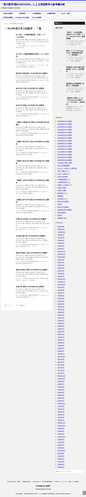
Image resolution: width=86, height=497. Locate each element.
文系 (45, 148)
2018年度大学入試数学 (34, 40)
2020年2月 (60, 326)
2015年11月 (61, 403)
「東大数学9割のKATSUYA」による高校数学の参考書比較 (33, 4)
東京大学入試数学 (63, 207)
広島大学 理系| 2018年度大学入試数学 (30, 287)
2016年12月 (61, 376)
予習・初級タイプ (63, 171)
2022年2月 (60, 307)
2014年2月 (60, 434)
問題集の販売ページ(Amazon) (31, 481)
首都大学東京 (29, 259)
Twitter (57, 481)
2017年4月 (60, 365)
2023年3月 (60, 271)
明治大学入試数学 (63, 201)
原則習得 (22, 13)
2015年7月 (60, 409)
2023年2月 (60, 273)
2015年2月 (60, 417)
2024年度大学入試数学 (64, 160)
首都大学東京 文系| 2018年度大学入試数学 (31, 253)
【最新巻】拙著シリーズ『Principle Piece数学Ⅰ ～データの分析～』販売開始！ (75, 101)
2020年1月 (60, 329)
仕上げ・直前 (65, 13)
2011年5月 (60, 461)
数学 (35, 78)
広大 (38, 291)
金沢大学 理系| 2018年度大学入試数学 (30, 105)
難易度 (20, 43)
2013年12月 (61, 437)
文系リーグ (29, 41)
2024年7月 (60, 235)
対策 (31, 78)
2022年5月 (60, 298)
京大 (17, 41)
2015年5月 (60, 412)
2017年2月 (60, 370)
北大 (20, 41)
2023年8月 (60, 260)
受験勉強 (60, 196)
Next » (22, 305)
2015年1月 (60, 420)
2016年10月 (61, 379)
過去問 (46, 257)
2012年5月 (60, 456)
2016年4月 (60, 392)
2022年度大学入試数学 (64, 154)
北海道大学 (32, 129)
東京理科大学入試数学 (64, 210)
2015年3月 (60, 414)
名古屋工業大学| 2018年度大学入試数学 (30, 236)
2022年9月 (60, 287)
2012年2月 (60, 459)
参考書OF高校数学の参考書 (43, 489)
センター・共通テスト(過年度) (67, 168)
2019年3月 (60, 331)
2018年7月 (60, 340)
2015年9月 (60, 406)
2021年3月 (60, 315)
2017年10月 (61, 356)
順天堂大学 (45, 78)
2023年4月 (60, 268)
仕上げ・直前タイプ (63, 174)
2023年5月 (60, 265)
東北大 (41, 41)
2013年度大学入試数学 (64, 129)
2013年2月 (60, 448)
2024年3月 (60, 243)
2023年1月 (60, 276)
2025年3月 (60, 229)
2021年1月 (60, 320)
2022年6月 (60, 296)
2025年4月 (60, 226)
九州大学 (28, 187)
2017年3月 (60, 367)
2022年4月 (60, 301)
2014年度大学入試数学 (64, 132)
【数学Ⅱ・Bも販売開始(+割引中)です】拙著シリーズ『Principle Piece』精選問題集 (75, 35)
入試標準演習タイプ (63, 182)
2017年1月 (60, 373)
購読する (59, 23)
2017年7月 (60, 362)
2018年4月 (60, 345)
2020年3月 (60, 323)
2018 (43, 40)
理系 (41, 93)
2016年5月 (60, 390)
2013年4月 (60, 442)
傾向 (23, 93)
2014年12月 (61, 423)
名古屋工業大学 (33, 240)
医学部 (24, 78)
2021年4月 (60, 312)
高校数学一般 (61, 218)
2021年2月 (60, 318)
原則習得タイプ (62, 193)
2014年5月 (60, 431)
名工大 (41, 240)
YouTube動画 (36, 17)
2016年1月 (60, 401)
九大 (47, 40)
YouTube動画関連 (63, 165)
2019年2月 (60, 334)
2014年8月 (60, 428)
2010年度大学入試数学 (64, 121)
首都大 (22, 259)
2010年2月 (60, 467)
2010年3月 (60, 464)
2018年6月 (60, 343)
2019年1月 (60, 337)
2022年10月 (61, 284)
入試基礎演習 (36, 13)
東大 (45, 41)
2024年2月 (60, 246)
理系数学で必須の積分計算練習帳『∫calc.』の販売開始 (75, 69)
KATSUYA (19, 78)
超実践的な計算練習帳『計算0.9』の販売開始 (75, 85)
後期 (38, 148)
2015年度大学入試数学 (64, 135)
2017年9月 (60, 359)
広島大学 (43, 291)
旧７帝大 (36, 41)
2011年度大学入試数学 (64, 124)
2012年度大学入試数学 (64, 127)
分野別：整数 (61, 190)
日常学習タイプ (62, 199)
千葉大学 (28, 223)
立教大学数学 (61, 212)
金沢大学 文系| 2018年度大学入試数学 (30, 88)
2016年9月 (60, 381)
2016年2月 (60, 398)
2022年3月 (60, 304)
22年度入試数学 (8, 13)
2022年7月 (60, 293)
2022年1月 (60, 309)
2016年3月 (60, 395)
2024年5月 (60, 237)
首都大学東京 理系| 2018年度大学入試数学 (31, 270)
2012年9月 (60, 453)
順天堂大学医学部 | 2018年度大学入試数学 (31, 73)
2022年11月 (61, 282)
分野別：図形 (61, 188)
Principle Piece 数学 (22, 17)
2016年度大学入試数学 (64, 138)
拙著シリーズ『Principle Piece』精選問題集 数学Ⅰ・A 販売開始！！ (74, 53)
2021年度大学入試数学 (64, 152)
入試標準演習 (51, 13)
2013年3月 (60, 445)
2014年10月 (61, 426)
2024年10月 (61, 232)
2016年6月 (60, 387)
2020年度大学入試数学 (64, 149)
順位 (24, 43)
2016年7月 (60, 384)
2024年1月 (60, 249)
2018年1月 (60, 354)
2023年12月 (61, 251)
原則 (28, 78)
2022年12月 (61, 279)
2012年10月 (61, 450)
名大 (24, 41)
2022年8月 (60, 290)
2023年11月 (61, 254)
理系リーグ (43, 61)
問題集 (31, 93)
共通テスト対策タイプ (64, 185)
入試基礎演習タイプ (63, 179)
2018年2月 (60, 351)
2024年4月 (60, 240)
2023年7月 (60, 262)
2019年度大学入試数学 (64, 146)
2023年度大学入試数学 (64, 157)
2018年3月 (60, 348)
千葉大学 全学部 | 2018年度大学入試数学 (31, 219)
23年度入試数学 (8, 17)
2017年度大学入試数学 (64, 141)
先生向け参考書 (62, 177)
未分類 (59, 204)
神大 (45, 206)
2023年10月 (61, 257)
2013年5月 (60, 439)
